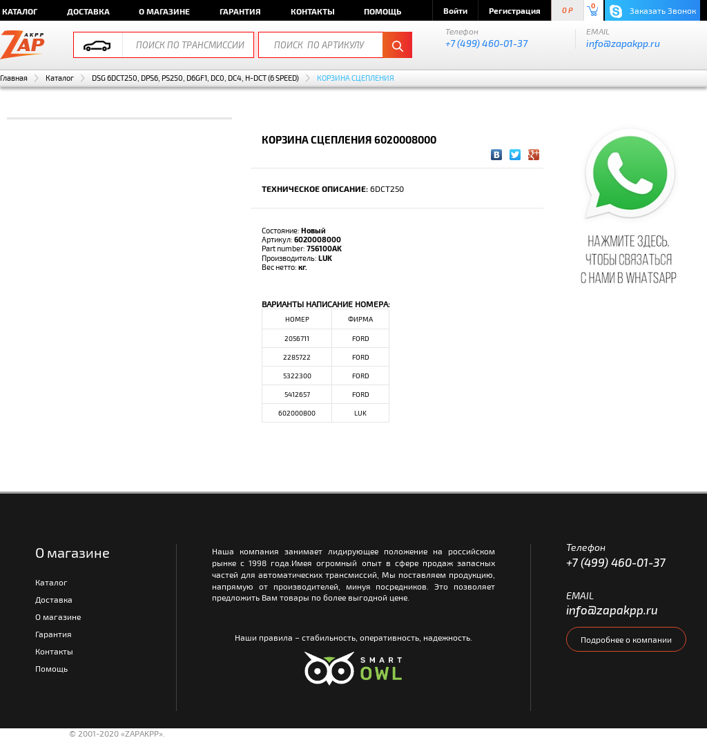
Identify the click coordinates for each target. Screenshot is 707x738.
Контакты (313, 11)
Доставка (88, 11)
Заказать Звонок (653, 11)
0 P (567, 10)
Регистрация (515, 10)
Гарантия (240, 11)
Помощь (382, 11)
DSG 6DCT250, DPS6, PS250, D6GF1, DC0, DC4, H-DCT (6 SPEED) (195, 77)
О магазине (164, 11)
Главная (14, 77)
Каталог (60, 77)
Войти (455, 10)
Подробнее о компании (626, 639)
